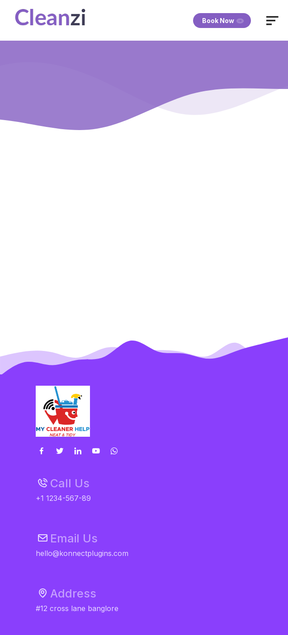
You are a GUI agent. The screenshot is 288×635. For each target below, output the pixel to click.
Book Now (223, 20)
